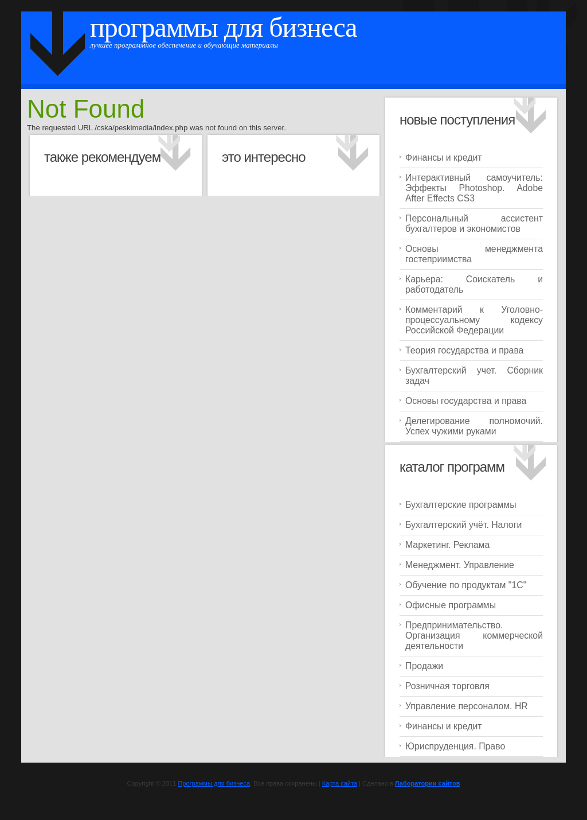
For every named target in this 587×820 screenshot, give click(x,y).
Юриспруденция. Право (455, 746)
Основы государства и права (465, 401)
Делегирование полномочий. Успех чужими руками (474, 426)
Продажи (424, 666)
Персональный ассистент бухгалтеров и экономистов (474, 223)
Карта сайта (339, 783)
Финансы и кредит (443, 157)
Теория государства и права (464, 350)
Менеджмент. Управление (459, 565)
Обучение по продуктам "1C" (465, 585)
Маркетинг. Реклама (447, 545)
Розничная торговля (447, 686)
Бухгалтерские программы (460, 505)
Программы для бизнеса (223, 27)
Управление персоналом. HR (466, 706)
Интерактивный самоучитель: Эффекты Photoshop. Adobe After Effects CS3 (474, 188)
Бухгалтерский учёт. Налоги (463, 525)
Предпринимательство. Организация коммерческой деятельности (474, 635)
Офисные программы (450, 605)
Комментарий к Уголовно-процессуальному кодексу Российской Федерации (474, 320)
